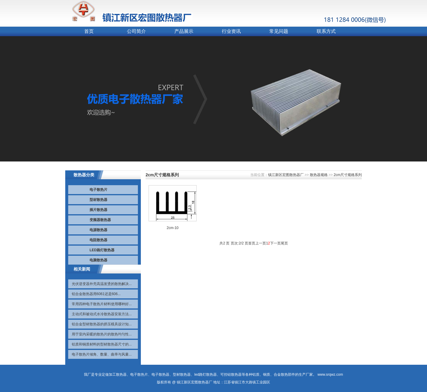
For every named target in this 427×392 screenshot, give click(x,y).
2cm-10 (173, 228)
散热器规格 (319, 175)
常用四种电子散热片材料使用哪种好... (102, 304)
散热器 (121, 374)
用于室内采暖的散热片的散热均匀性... (102, 334)
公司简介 (136, 31)
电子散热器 (160, 374)
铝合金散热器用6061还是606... (96, 294)
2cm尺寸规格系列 (348, 175)
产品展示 (183, 31)
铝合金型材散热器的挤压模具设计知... (102, 324)
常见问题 (278, 31)
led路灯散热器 (205, 374)
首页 (89, 31)
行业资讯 (231, 31)
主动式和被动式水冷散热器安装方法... (102, 314)
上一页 (260, 243)
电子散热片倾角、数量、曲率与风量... (102, 354)
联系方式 (326, 31)
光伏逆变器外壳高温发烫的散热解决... (102, 284)
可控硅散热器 (231, 374)
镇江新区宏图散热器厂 (286, 175)
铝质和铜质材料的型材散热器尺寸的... (102, 344)
